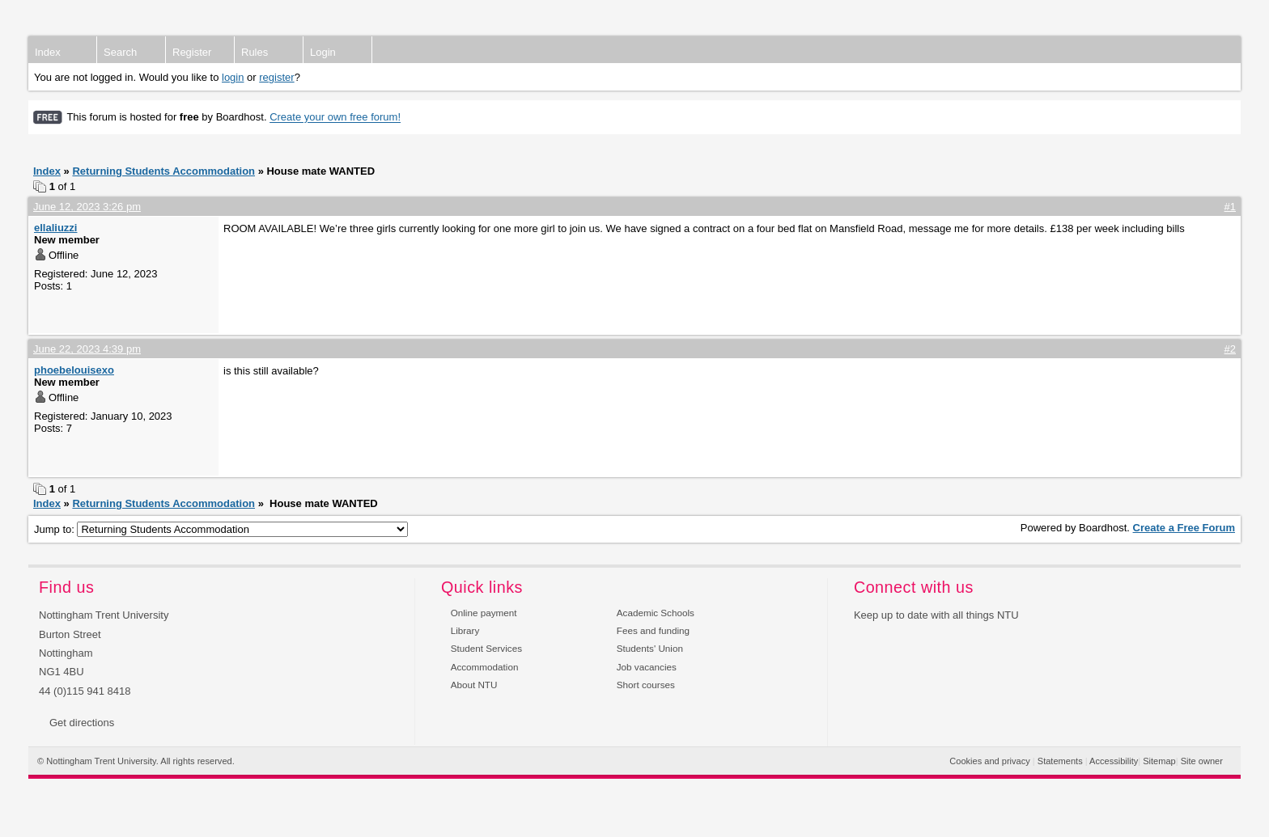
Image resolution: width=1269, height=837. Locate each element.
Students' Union (650, 648)
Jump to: (221, 529)
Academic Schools (655, 612)
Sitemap (1159, 761)
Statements (1060, 761)
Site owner (1202, 761)
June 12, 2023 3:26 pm (87, 207)
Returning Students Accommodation (163, 171)
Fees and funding (653, 630)
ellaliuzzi (55, 228)
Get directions (81, 723)
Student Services (486, 648)
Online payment (484, 612)
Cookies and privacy (989, 761)
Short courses (646, 684)
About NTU (474, 684)
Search (120, 52)
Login (323, 52)
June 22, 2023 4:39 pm (87, 349)
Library (465, 630)
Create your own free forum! (335, 118)
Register (191, 52)
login (233, 77)
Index (48, 52)
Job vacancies (647, 667)
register (276, 77)
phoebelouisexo (74, 370)
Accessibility (1113, 761)
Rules (254, 52)
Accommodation (485, 667)
